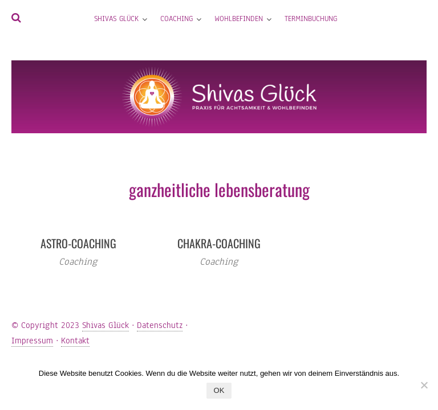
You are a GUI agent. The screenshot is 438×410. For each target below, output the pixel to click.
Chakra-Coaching (219, 243)
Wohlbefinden (238, 19)
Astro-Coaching (78, 243)
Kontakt (75, 340)
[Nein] (423, 385)
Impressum (32, 340)
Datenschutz (159, 325)
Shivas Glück (116, 19)
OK (219, 390)
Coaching (176, 19)
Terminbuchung (311, 19)
